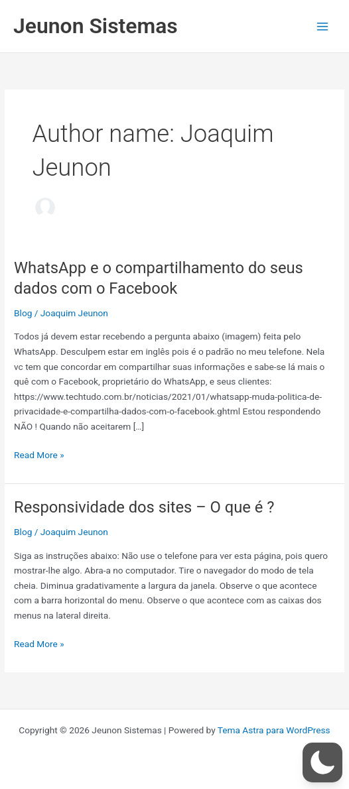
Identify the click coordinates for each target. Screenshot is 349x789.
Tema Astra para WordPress (274, 730)
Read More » (39, 455)
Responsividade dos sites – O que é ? (144, 507)
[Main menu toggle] (322, 26)
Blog (23, 313)
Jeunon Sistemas (95, 25)
